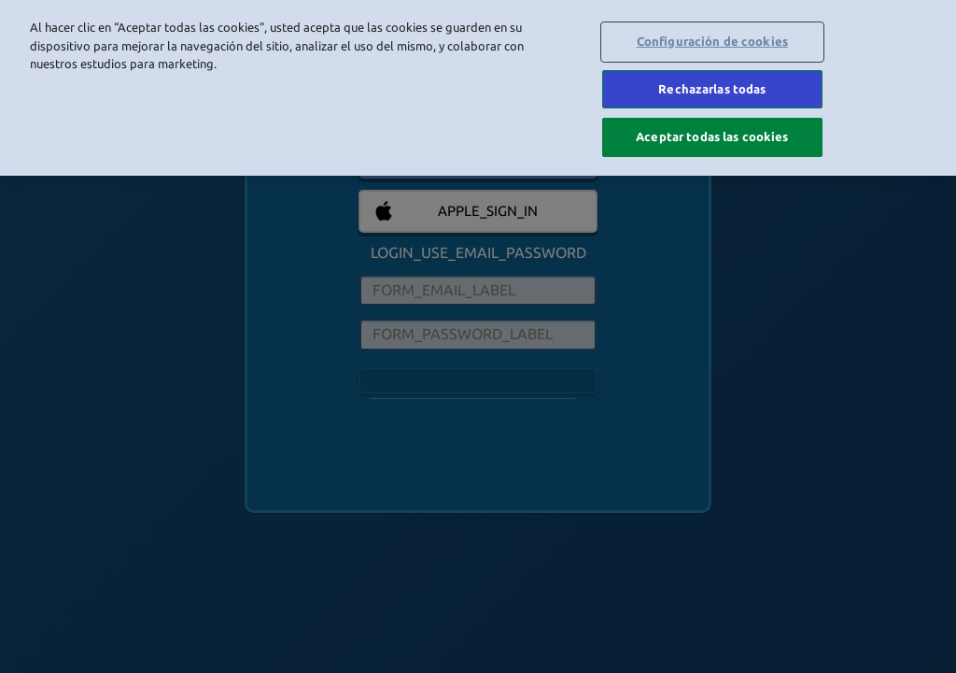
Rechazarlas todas (712, 88)
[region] (478, 88)
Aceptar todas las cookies (712, 136)
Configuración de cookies (712, 41)
